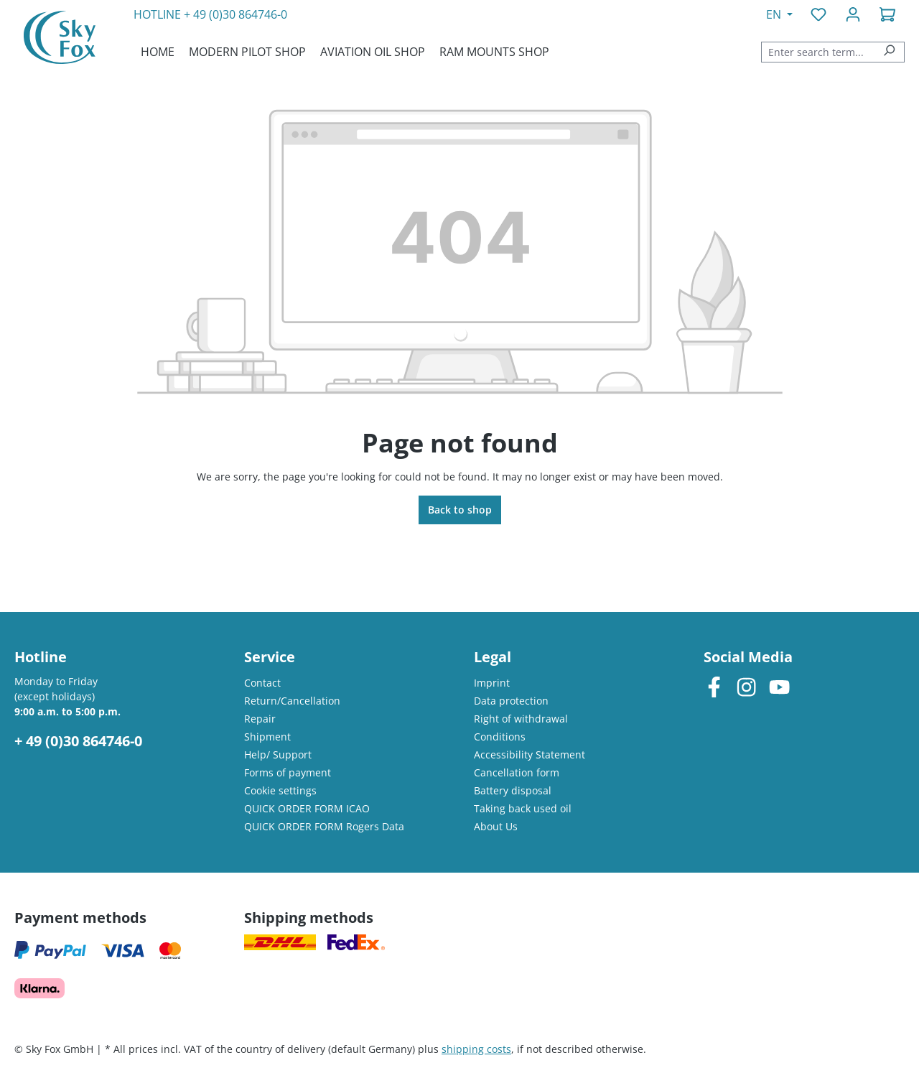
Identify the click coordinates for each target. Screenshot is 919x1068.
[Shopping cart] (887, 14)
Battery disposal (512, 790)
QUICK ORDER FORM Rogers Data (324, 826)
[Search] (889, 52)
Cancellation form (516, 772)
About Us (496, 826)
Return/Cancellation (292, 700)
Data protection (511, 700)
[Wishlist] (818, 14)
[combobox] (817, 52)
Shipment (267, 736)
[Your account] (853, 14)
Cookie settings (280, 790)
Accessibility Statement (529, 754)
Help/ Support (278, 754)
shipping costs (476, 1049)
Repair (260, 718)
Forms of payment (287, 772)
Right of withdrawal (521, 718)
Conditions (500, 736)
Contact (262, 682)
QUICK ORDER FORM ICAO (307, 808)
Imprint (492, 682)
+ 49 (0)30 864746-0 (235, 14)
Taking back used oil (523, 808)
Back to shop (460, 509)
